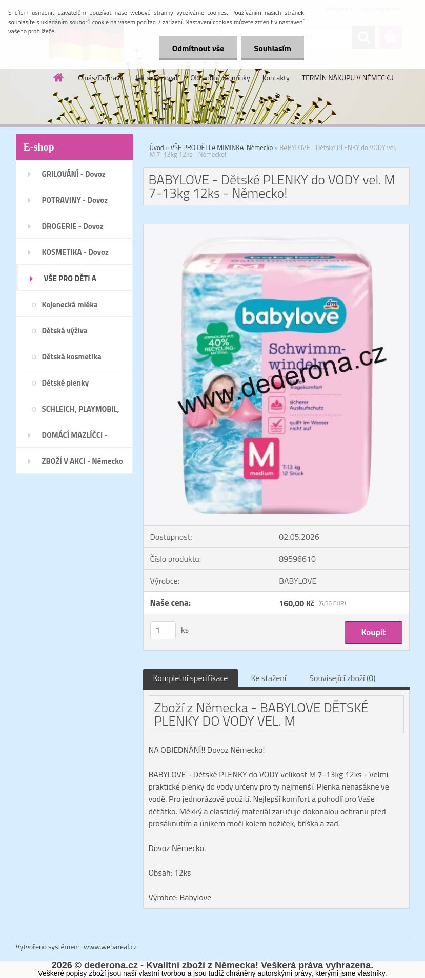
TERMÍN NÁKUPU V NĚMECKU (348, 77)
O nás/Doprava (100, 77)
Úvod (157, 147)
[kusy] (163, 630)
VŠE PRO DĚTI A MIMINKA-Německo (222, 147)
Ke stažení (268, 678)
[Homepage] (59, 77)
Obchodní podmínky (220, 77)
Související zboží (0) (342, 678)
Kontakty (276, 77)
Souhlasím (272, 48)
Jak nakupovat (156, 77)
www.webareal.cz (110, 946)
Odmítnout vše (198, 48)
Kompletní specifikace (190, 678)
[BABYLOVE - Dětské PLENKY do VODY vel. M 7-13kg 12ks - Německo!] (276, 228)
